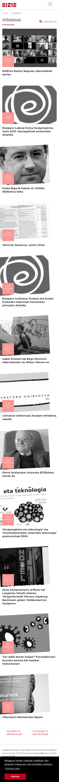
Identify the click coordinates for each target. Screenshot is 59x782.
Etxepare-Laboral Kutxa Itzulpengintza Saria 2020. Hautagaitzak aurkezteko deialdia (27, 131)
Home (5, 13)
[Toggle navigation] (50, 4)
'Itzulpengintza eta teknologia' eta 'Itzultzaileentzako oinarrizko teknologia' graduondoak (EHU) (29, 533)
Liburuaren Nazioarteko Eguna (22, 717)
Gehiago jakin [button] (12, 768)
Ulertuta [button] (15, 776)
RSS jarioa (50, 21)
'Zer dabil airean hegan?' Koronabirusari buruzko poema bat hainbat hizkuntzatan (28, 660)
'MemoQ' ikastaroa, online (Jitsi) (23, 245)
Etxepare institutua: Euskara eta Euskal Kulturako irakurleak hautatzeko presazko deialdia (27, 302)
